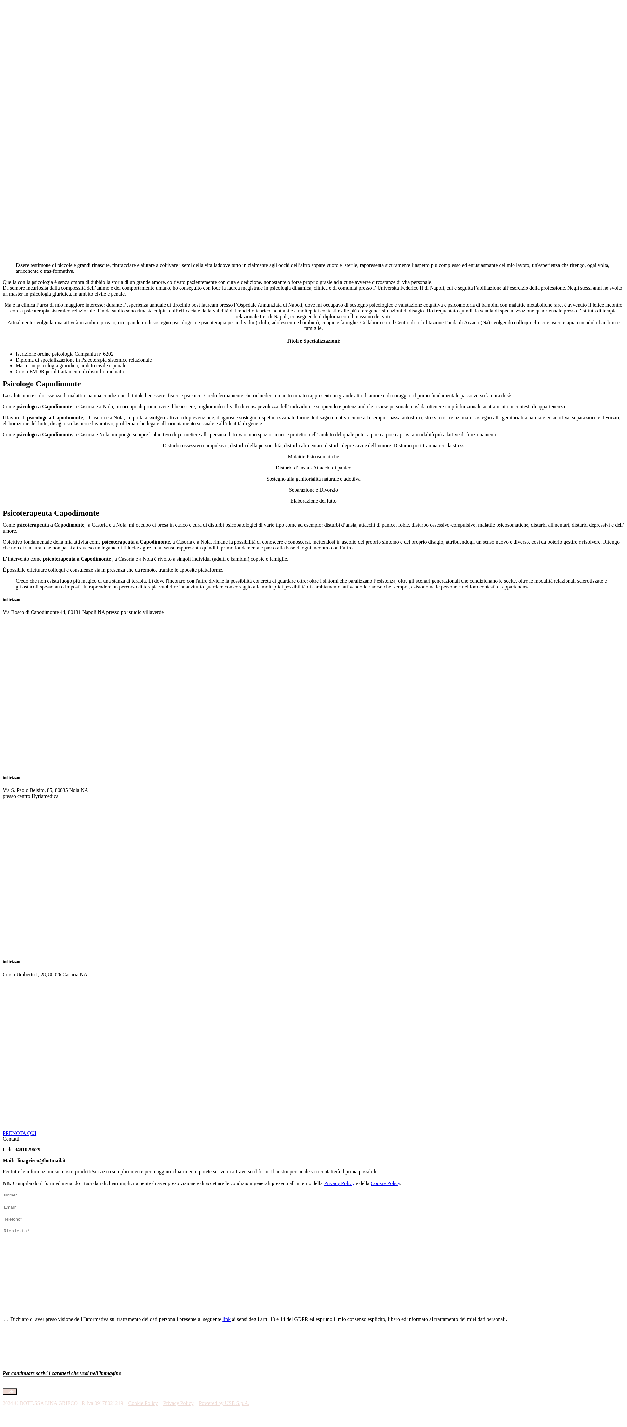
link (226, 1329)
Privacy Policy (339, 1183)
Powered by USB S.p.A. (224, 1413)
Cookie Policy (385, 1183)
